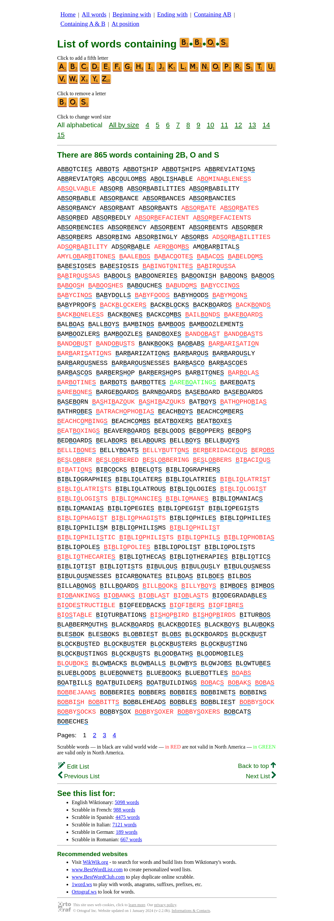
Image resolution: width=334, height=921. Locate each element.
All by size (124, 125)
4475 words (128, 817)
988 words (124, 809)
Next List (261, 776)
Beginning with (132, 14)
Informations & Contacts (191, 910)
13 (252, 125)
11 (224, 125)
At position (125, 23)
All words (94, 14)
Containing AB (212, 14)
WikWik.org (95, 862)
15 (61, 135)
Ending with (172, 14)
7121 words (124, 824)
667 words (131, 839)
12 (238, 125)
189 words (126, 832)
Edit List (73, 766)
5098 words (127, 802)
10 (210, 125)
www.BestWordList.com (97, 869)
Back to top (257, 765)
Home (68, 14)
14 (266, 125)
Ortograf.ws (84, 892)
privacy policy (165, 905)
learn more (137, 905)
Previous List (78, 776)
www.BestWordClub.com (98, 877)
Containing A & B (82, 23)
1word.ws (82, 884)
